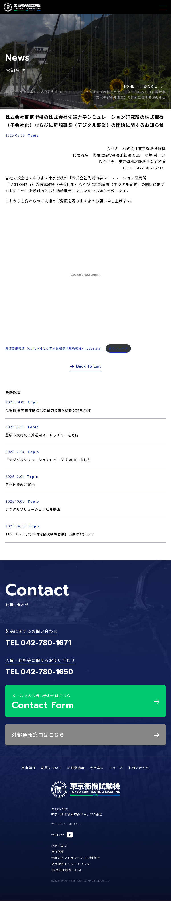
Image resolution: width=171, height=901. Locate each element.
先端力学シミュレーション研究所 (75, 858)
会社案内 (97, 768)
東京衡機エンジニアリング (70, 864)
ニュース (116, 768)
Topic (33, 135)
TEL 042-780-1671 (38, 644)
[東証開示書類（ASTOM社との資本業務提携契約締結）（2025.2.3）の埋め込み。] (85, 275)
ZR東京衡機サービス (66, 870)
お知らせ (150, 86)
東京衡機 (57, 852)
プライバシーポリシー (66, 824)
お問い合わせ (138, 768)
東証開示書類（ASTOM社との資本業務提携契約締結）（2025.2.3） (54, 348)
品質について (51, 768)
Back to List (85, 367)
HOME (129, 86)
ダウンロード (118, 348)
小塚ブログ (59, 846)
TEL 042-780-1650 (39, 673)
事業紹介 (29, 768)
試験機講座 (76, 768)
